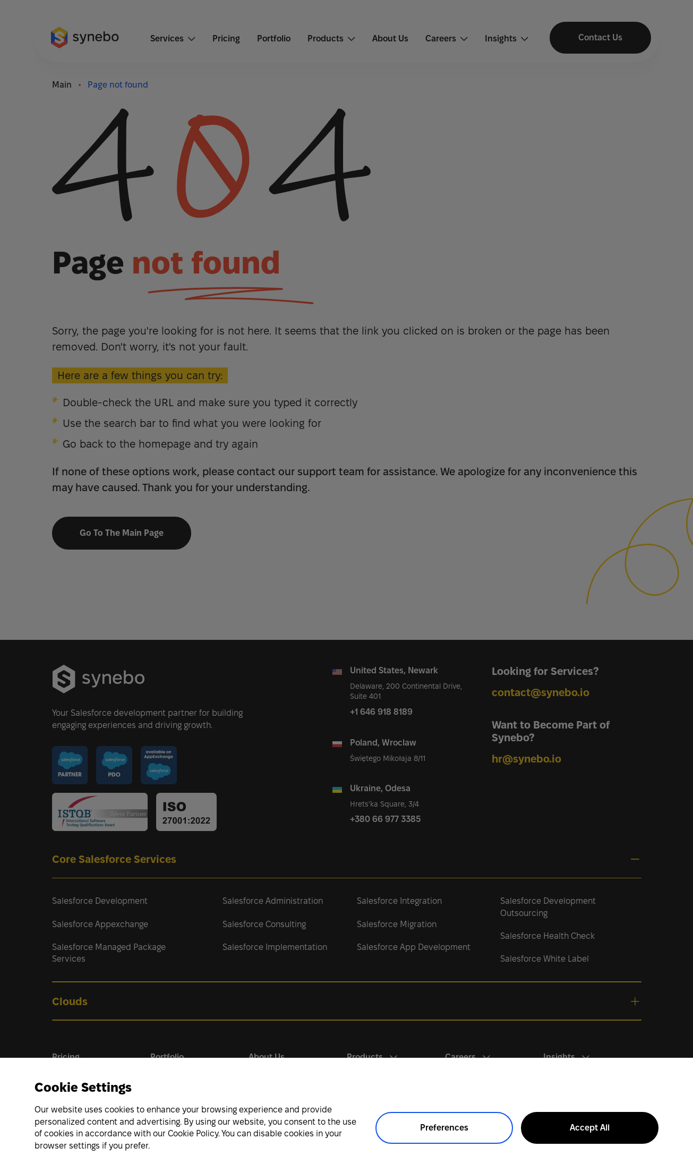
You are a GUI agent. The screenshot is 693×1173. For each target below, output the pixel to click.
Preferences (444, 1127)
